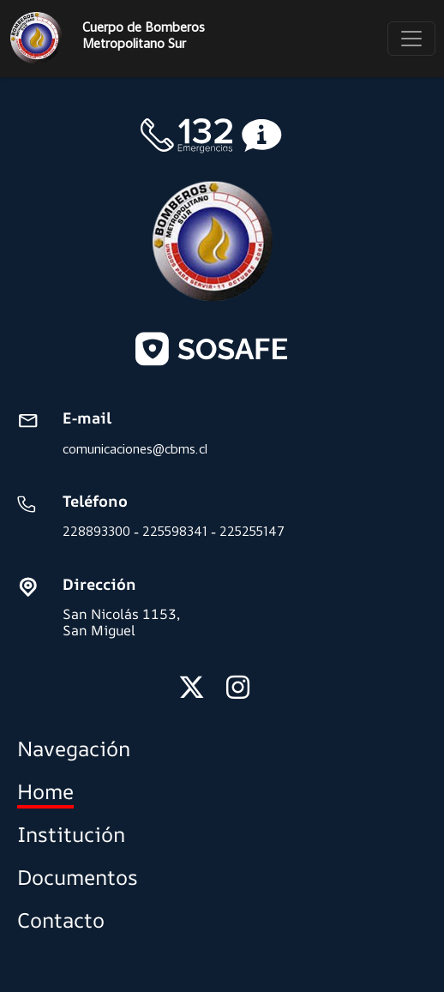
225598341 (174, 531)
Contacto (61, 920)
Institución (71, 834)
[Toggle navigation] (411, 38)
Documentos (77, 877)
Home (45, 791)
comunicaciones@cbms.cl (135, 449)
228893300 (96, 531)
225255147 (252, 531)
